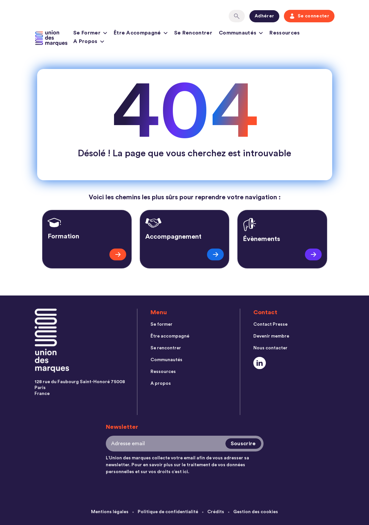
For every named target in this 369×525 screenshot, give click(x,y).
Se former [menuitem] (161, 324)
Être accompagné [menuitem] (169, 336)
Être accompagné (141, 33)
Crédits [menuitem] (215, 512)
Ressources (284, 32)
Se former (90, 33)
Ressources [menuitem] (163, 371)
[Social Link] (259, 363)
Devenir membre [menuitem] (271, 336)
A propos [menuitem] (160, 383)
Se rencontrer (193, 32)
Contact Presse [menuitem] (270, 324)
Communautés (241, 33)
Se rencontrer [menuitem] (165, 348)
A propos (88, 42)
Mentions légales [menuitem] (109, 512)
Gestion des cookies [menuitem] (255, 512)
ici (185, 472)
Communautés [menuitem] (166, 360)
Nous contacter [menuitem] (270, 348)
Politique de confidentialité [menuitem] (168, 512)
